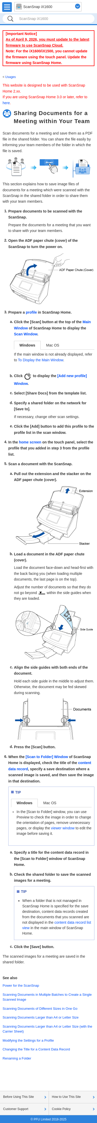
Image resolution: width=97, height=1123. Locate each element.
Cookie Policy (61, 1109)
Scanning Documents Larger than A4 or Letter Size (41, 1017)
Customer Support (15, 1109)
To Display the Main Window (40, 360)
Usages (10, 77)
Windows (27, 345)
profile (31, 312)
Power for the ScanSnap (21, 985)
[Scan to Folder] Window (47, 757)
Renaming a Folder (17, 1058)
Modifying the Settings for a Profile (28, 1040)
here (6, 103)
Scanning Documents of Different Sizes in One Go (40, 1009)
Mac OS (52, 345)
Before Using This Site (18, 1097)
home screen (30, 442)
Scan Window (25, 334)
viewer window (62, 828)
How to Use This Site (66, 1097)
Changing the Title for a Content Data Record (36, 1049)
